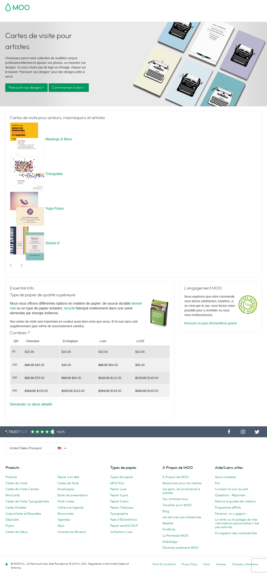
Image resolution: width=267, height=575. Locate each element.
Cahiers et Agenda (71, 507)
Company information (245, 564)
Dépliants (12, 519)
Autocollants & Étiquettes (78, 18)
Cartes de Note (68, 483)
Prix (217, 483)
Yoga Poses (54, 208)
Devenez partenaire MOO (180, 548)
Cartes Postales (43, 18)
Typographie (119, 514)
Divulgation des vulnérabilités (236, 533)
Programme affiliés (228, 507)
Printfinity (168, 529)
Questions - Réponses (230, 495)
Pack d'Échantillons (169, 6)
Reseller (168, 523)
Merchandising (164, 18)
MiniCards (12, 495)
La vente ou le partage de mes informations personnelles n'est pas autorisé (237, 523)
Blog (222, 18)
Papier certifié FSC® (124, 526)
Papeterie (141, 18)
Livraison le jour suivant (231, 489)
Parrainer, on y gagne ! (231, 514)
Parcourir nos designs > (26, 87)
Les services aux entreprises (181, 517)
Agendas (64, 519)
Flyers (9, 526)
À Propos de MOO (175, 477)
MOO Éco (117, 483)
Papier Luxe (118, 489)
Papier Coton (119, 501)
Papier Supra (119, 495)
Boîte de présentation (73, 495)
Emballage (169, 542)
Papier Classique (121, 507)
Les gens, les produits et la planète (181, 491)
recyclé (69, 308)
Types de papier (121, 477)
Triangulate (54, 174)
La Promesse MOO (175, 536)
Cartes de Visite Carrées (22, 489)
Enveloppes (66, 489)
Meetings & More (58, 139)
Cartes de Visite (16, 18)
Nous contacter (225, 477)
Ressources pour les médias (181, 483)
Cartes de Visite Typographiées (27, 501)
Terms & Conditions (164, 564)
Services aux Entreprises (197, 18)
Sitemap (221, 564)
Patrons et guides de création (235, 501)
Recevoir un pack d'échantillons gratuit (210, 323)
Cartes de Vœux (16, 532)
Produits (11, 477)
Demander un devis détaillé (31, 404)
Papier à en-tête (68, 477)
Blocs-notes (66, 514)
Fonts (206, 564)
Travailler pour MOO (177, 505)
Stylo (61, 526)
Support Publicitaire (115, 18)
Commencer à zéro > (68, 87)
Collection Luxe (121, 532)
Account (193, 6)
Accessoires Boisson (72, 532)
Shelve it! (52, 243)
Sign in (208, 6)
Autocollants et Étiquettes (23, 514)
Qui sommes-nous (175, 499)
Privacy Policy (189, 564)
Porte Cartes (66, 501)
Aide (233, 18)
